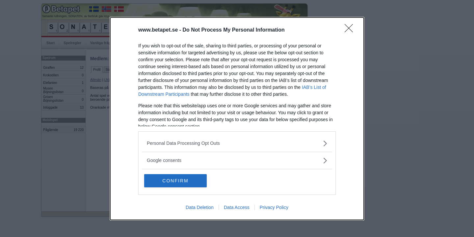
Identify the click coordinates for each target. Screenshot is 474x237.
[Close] (351, 30)
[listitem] (237, 143)
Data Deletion (200, 207)
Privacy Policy (274, 207)
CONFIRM (175, 180)
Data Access (237, 207)
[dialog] (237, 118)
